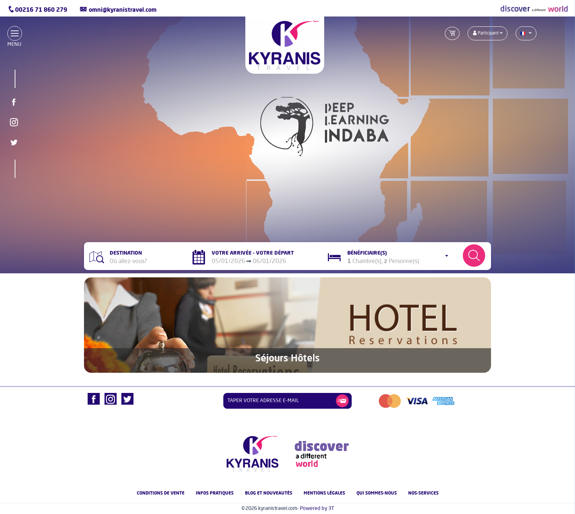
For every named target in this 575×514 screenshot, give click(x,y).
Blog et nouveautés (268, 493)
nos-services (423, 493)
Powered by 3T (317, 508)
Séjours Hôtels (287, 359)
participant (487, 33)
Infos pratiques (215, 493)
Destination (126, 253)
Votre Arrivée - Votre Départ (253, 253)
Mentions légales (324, 493)
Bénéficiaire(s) (367, 253)
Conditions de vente (160, 493)
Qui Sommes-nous (376, 493)
